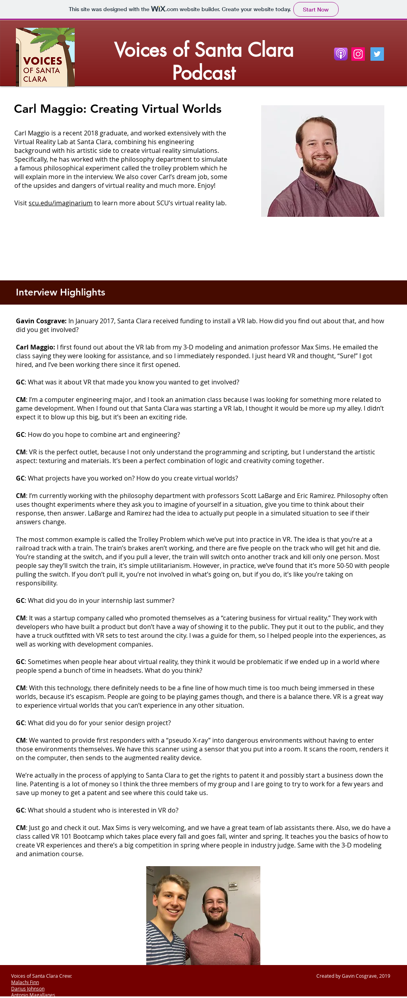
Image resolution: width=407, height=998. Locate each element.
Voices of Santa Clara (204, 50)
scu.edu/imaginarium (61, 203)
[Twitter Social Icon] (377, 54)
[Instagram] (358, 54)
